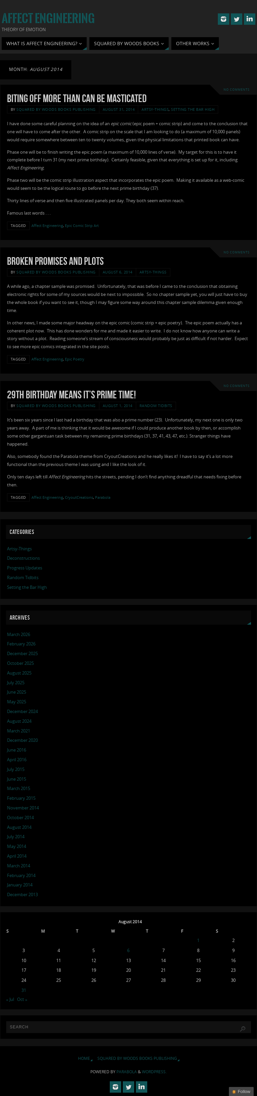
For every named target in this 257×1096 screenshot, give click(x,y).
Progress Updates (24, 568)
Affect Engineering (48, 18)
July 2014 (15, 837)
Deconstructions (23, 558)
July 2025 (15, 683)
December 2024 (22, 711)
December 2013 (22, 894)
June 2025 (16, 692)
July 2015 (15, 769)
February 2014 (21, 875)
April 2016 (16, 760)
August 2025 (19, 673)
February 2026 (21, 644)
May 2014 (16, 846)
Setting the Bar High (193, 109)
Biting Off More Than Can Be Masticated (77, 98)
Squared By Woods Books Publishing (56, 109)
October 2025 (20, 663)
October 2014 (20, 817)
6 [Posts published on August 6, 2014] (128, 950)
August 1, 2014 (118, 405)
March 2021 (18, 731)
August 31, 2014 (119, 109)
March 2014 (18, 866)
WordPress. (154, 1072)
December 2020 (22, 740)
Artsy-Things (155, 109)
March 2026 (18, 634)
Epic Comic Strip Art (82, 225)
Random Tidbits (156, 405)
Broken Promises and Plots (55, 261)
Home (84, 1058)
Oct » (22, 999)
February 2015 (21, 798)
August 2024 (19, 721)
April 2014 (16, 856)
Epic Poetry (74, 359)
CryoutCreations (79, 497)
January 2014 (19, 885)
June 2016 (16, 750)
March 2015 (18, 788)
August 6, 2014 (118, 272)
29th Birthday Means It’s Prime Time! (71, 394)
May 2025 (16, 702)
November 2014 (23, 808)
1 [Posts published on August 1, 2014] (198, 940)
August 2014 (19, 827)
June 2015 (16, 779)
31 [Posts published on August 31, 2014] (23, 990)
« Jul (10, 999)
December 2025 (22, 653)
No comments (237, 89)
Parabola (102, 497)
